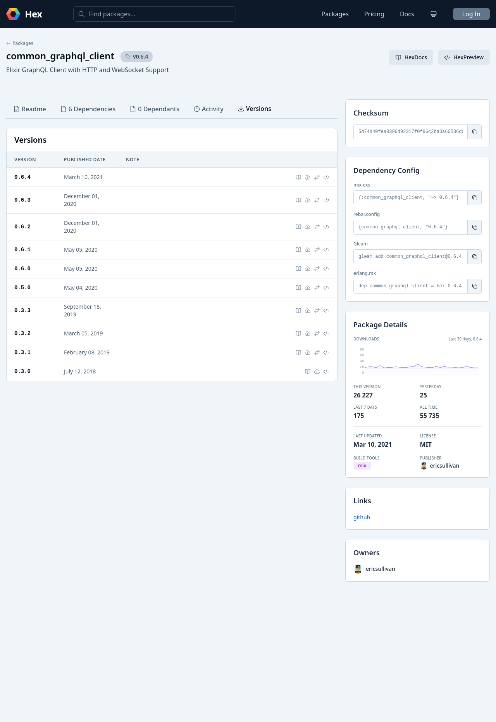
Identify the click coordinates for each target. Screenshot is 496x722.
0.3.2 (22, 333)
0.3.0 (22, 371)
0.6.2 (22, 226)
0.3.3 (22, 310)
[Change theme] (433, 14)
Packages (335, 14)
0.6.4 (22, 177)
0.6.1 (22, 249)
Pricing (374, 14)
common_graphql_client (60, 55)
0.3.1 (22, 352)
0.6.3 (22, 200)
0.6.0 (22, 268)
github (361, 517)
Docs (407, 14)
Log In (471, 14)
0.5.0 (22, 287)
